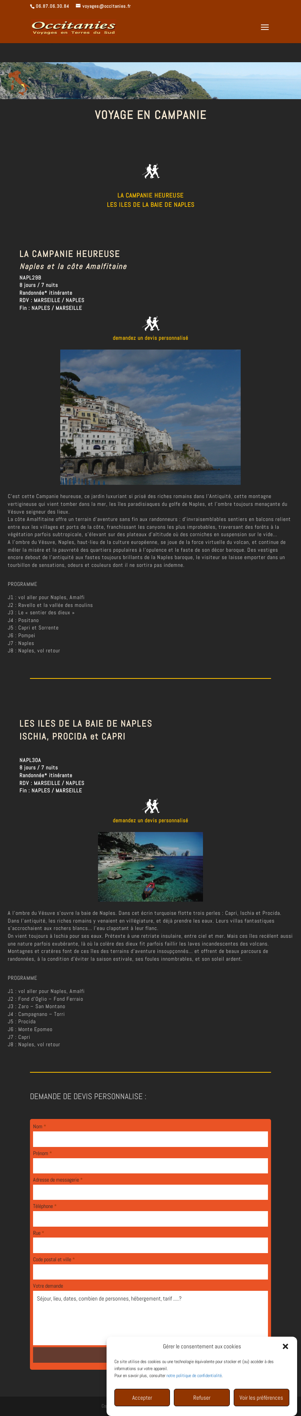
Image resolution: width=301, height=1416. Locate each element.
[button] (285, 1361)
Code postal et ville (54, 1259)
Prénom (42, 1153)
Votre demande (48, 1285)
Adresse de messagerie (58, 1179)
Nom (39, 1126)
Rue (38, 1232)
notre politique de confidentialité (194, 1390)
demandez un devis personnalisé (150, 337)
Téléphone (45, 1206)
